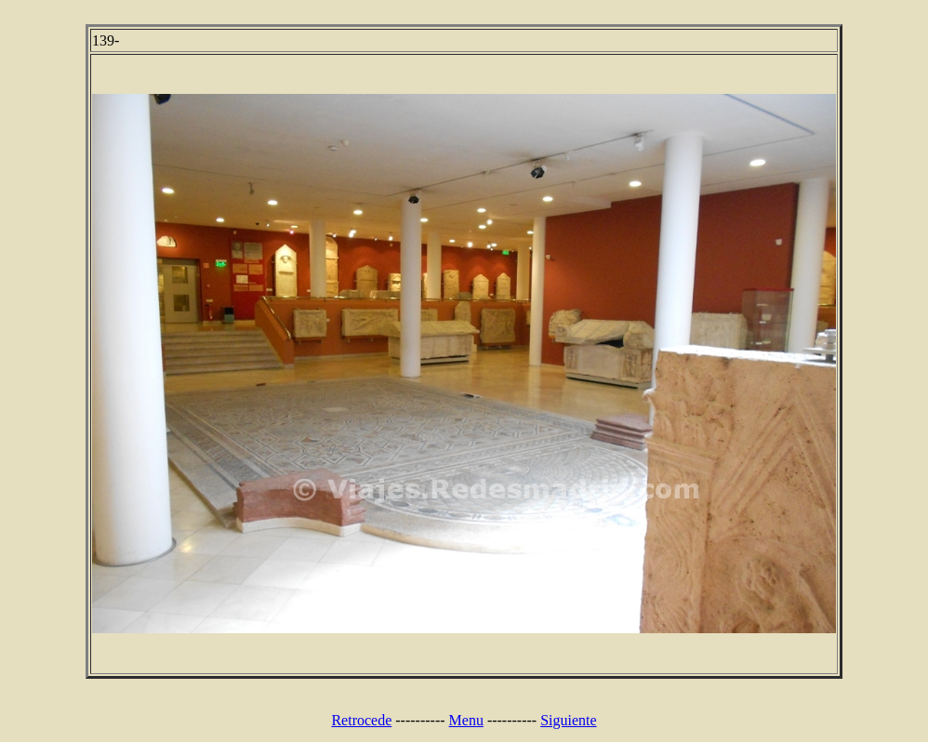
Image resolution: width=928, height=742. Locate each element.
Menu (466, 720)
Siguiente (568, 720)
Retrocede (361, 720)
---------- (419, 720)
